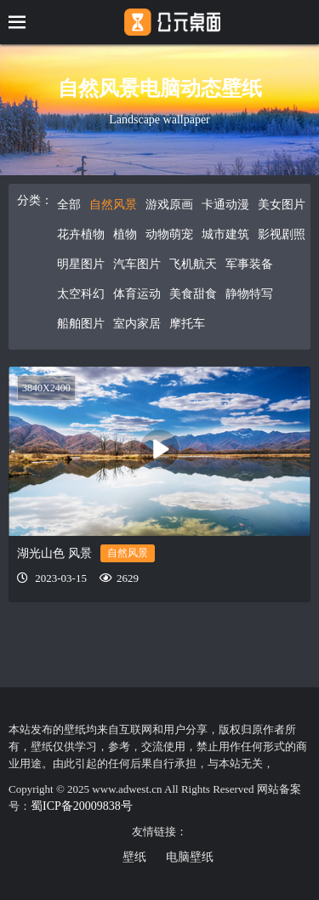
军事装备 (249, 264)
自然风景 (113, 204)
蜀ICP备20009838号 (82, 806)
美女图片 (281, 204)
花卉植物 (81, 234)
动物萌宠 (169, 234)
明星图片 (81, 264)
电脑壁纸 (190, 857)
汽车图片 (137, 264)
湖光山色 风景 (54, 553)
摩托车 (187, 323)
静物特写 (249, 294)
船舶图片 (81, 323)
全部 (69, 204)
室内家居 (137, 323)
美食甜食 (193, 294)
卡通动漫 (225, 204)
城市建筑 (225, 234)
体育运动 (137, 294)
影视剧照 (281, 234)
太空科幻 (81, 294)
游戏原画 (169, 204)
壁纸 (134, 857)
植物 (125, 234)
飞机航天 (193, 264)
